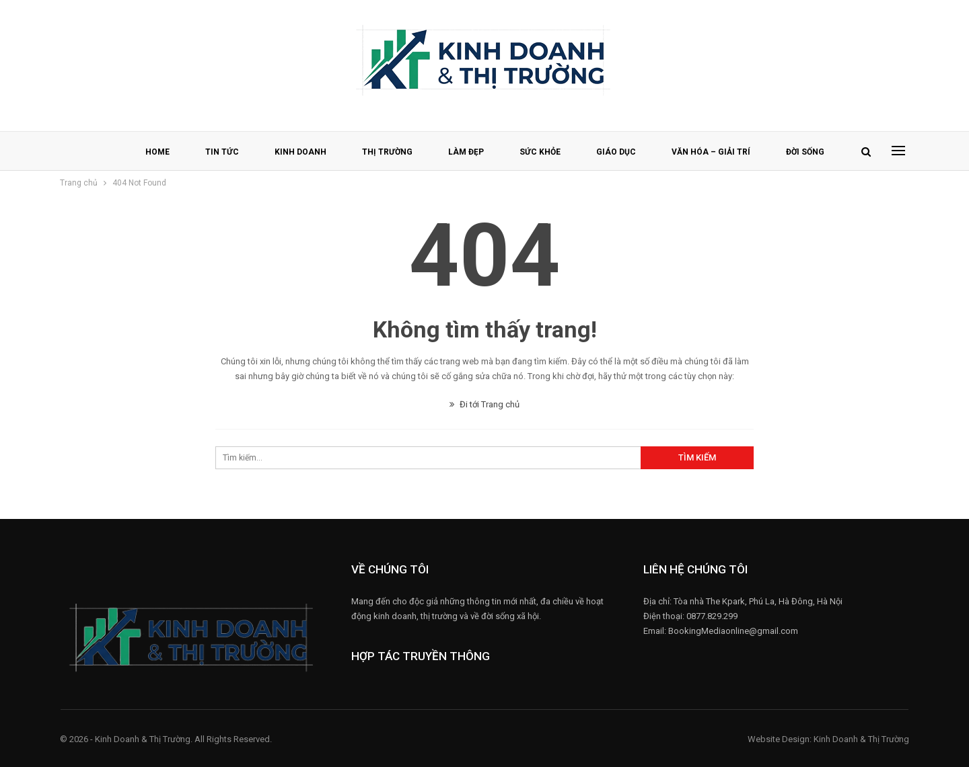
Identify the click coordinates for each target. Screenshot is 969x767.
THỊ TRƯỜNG (387, 152)
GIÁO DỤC (616, 152)
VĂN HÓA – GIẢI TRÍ (711, 152)
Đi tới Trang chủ (484, 404)
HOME (157, 152)
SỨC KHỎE (540, 152)
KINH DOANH (300, 152)
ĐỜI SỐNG (805, 152)
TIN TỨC (222, 152)
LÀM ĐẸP (466, 152)
